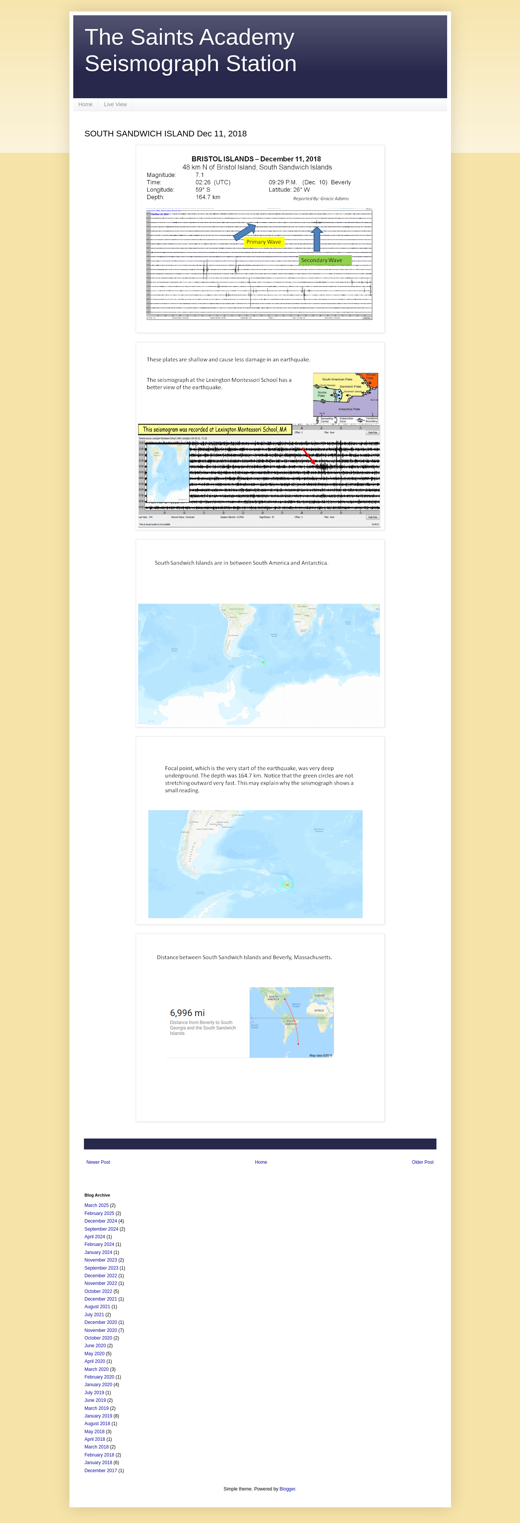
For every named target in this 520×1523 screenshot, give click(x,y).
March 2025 (97, 1205)
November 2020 (101, 1330)
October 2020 (99, 1338)
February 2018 (99, 1455)
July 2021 (94, 1314)
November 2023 (101, 1260)
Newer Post (98, 1162)
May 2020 (95, 1353)
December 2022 (101, 1275)
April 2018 (95, 1439)
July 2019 (94, 1392)
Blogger (287, 1489)
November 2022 (101, 1283)
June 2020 (95, 1345)
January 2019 (99, 1416)
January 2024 (99, 1252)
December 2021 (101, 1299)
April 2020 (95, 1361)
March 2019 (97, 1408)
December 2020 (101, 1322)
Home (86, 104)
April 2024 (95, 1236)
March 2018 (97, 1447)
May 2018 (95, 1431)
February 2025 (99, 1213)
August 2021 (97, 1306)
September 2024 (102, 1229)
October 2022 (99, 1291)
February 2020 (99, 1377)
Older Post (423, 1162)
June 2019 (95, 1400)
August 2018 (97, 1423)
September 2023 (102, 1268)
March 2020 (97, 1369)
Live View (115, 104)
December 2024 (101, 1221)
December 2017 (101, 1470)
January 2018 (99, 1462)
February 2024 (99, 1244)
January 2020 (99, 1384)
